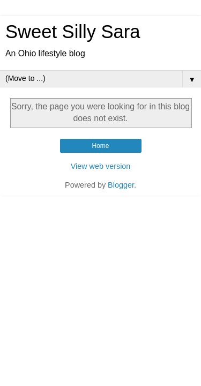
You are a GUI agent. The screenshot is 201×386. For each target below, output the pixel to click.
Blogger (121, 185)
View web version (101, 166)
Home (100, 146)
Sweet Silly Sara (72, 31)
